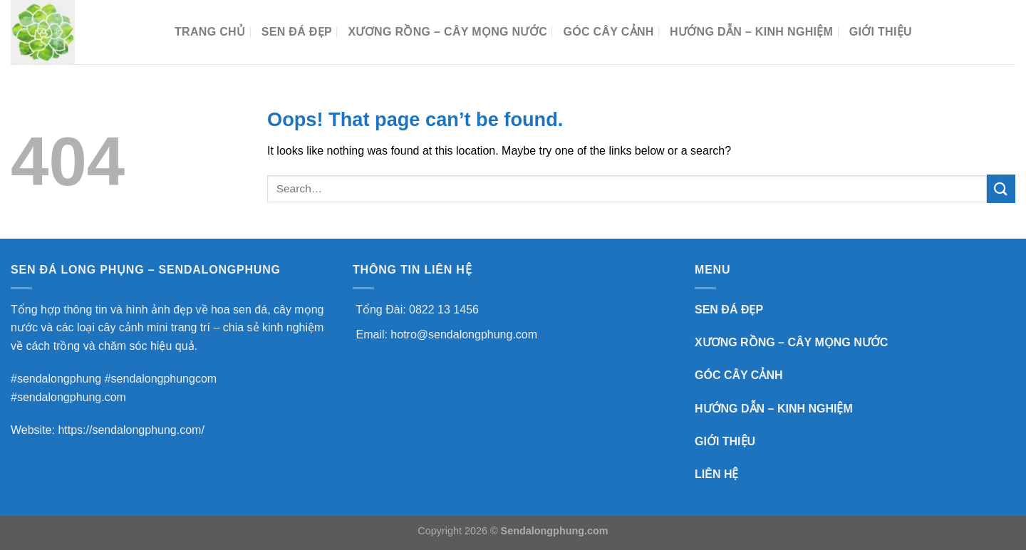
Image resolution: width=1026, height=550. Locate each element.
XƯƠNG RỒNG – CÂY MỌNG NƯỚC (447, 32)
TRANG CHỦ (210, 32)
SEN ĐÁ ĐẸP (296, 32)
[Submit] (1001, 188)
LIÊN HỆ (716, 474)
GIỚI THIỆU (725, 441)
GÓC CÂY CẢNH (608, 32)
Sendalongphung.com (554, 530)
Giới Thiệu (880, 32)
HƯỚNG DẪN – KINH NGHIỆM (751, 32)
